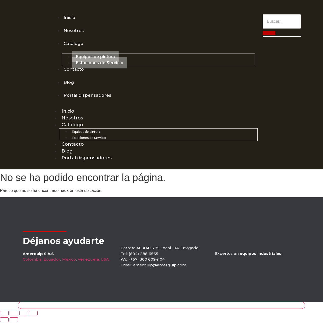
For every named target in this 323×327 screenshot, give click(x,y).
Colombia (32, 264)
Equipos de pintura (95, 59)
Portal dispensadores (89, 100)
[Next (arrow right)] (14, 324)
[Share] (14, 318)
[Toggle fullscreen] (23, 318)
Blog (69, 86)
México (69, 264)
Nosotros (74, 31)
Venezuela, (89, 264)
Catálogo (74, 45)
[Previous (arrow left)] (4, 324)
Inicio (70, 17)
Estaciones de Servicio (99, 65)
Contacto (75, 72)
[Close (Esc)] (4, 318)
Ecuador (51, 264)
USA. (105, 264)
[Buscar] (282, 21)
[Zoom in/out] (33, 318)
